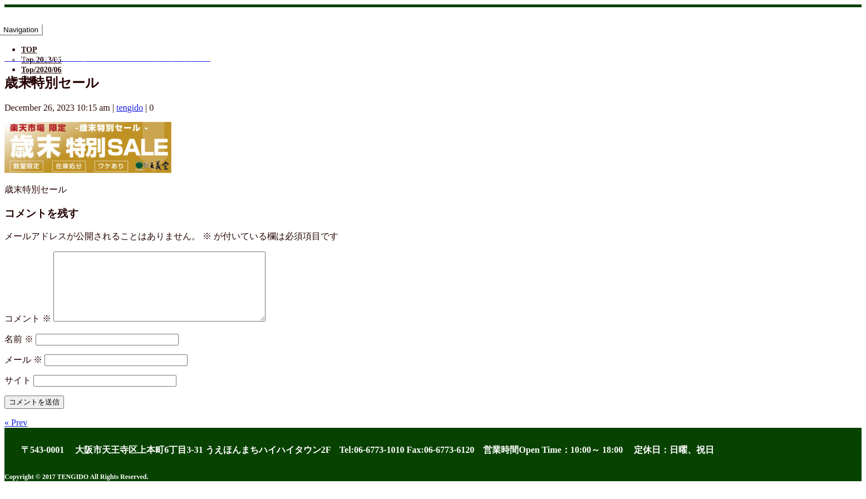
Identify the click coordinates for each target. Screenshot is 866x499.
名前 (18, 352)
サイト (17, 393)
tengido (129, 107)
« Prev (15, 436)
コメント (27, 332)
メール (23, 373)
